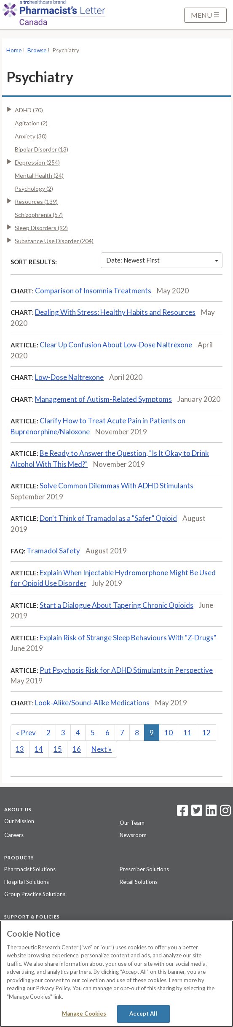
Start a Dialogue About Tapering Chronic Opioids (116, 605)
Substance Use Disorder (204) (54, 240)
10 (168, 732)
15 (58, 749)
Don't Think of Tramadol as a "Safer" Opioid (108, 518)
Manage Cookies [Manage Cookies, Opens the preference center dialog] (84, 1013)
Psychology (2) (34, 188)
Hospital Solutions (26, 881)
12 (206, 732)
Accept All (143, 1013)
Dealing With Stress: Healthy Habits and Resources (115, 312)
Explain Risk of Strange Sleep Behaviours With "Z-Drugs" (128, 637)
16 (76, 749)
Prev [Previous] (26, 732)
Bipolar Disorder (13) (41, 149)
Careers (14, 835)
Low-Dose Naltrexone (69, 377)
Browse (36, 50)
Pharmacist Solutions (30, 869)
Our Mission (19, 821)
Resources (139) (36, 201)
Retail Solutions (139, 881)
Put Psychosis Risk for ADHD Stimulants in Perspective (126, 670)
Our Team (132, 822)
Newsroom (133, 835)
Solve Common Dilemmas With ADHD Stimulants (116, 485)
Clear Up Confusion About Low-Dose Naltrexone (116, 344)
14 (39, 749)
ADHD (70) (29, 110)
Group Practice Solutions (34, 894)
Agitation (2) (31, 123)
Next (101, 749)
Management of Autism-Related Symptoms (103, 399)
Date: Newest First (162, 260)
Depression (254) (37, 162)
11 (187, 732)
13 (20, 749)
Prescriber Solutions (144, 869)
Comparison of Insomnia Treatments (93, 290)
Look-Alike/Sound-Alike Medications (92, 702)
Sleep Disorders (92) (41, 227)
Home (13, 50)
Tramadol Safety (53, 550)
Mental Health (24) (39, 175)
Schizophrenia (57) (39, 214)
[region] (116, 973)
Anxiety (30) (31, 136)
